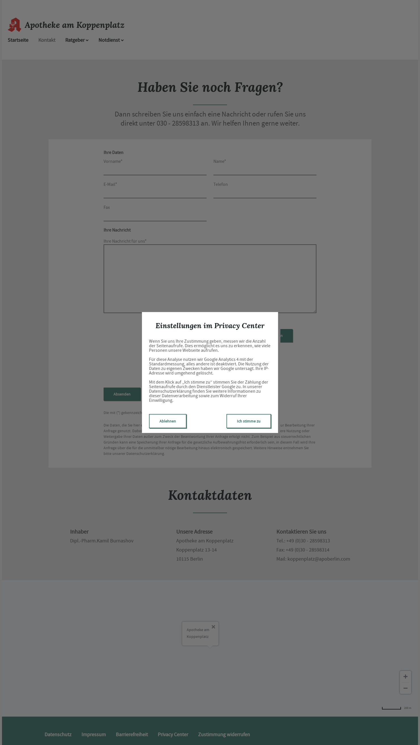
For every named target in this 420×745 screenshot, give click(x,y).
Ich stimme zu (249, 421)
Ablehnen (167, 421)
